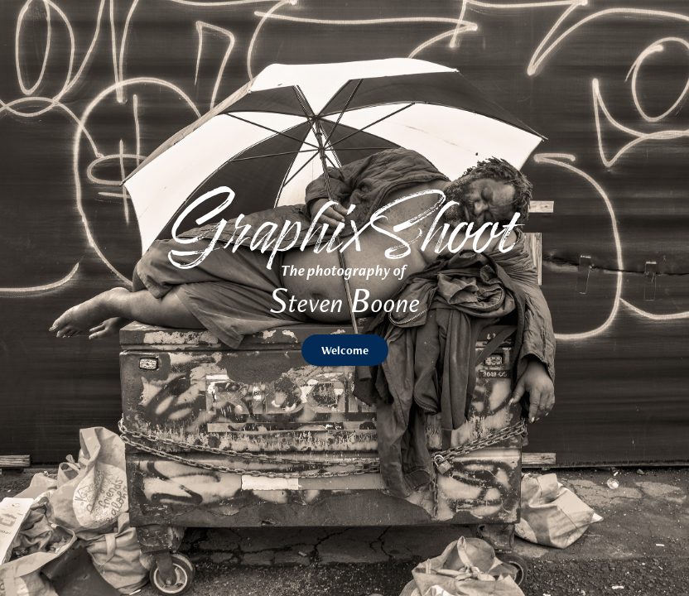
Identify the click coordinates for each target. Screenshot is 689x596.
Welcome (345, 350)
